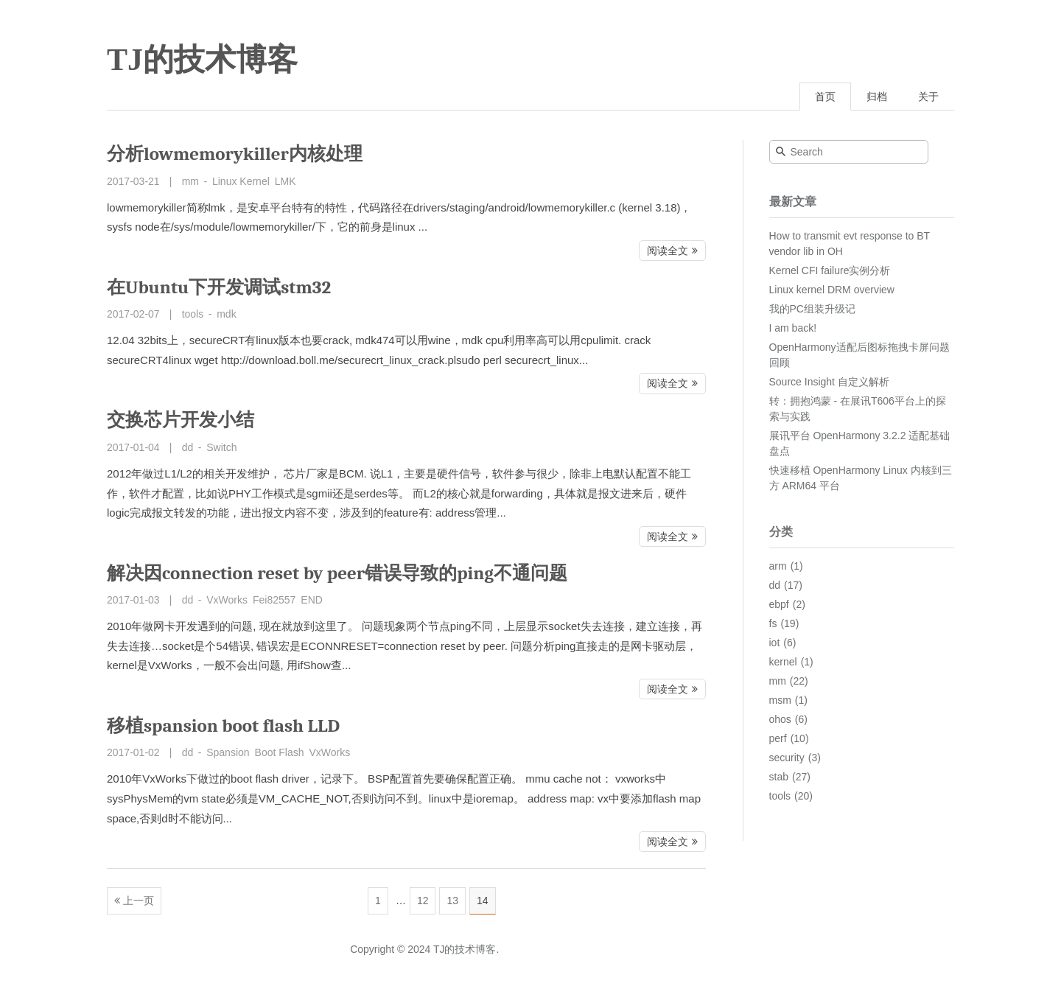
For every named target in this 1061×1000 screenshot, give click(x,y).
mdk (226, 314)
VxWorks (227, 600)
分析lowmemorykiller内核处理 (235, 153)
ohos (780, 719)
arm (778, 566)
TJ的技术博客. (466, 949)
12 (423, 900)
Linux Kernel (241, 181)
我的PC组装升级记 (812, 309)
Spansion (227, 752)
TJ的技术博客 (202, 60)
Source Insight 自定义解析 (829, 382)
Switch (221, 447)
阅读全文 (667, 250)
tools (193, 314)
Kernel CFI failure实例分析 (830, 270)
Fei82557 (274, 600)
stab (778, 777)
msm (780, 700)
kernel (783, 662)
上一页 (138, 900)
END (312, 600)
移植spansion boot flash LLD (223, 725)
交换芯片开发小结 (180, 419)
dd (188, 447)
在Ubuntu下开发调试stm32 (219, 287)
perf (778, 738)
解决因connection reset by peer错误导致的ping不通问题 (337, 573)
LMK (285, 181)
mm (190, 181)
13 (452, 900)
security (787, 757)
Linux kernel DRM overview (831, 290)
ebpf (779, 604)
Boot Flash (279, 752)
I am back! (793, 328)
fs (773, 623)
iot (774, 642)
